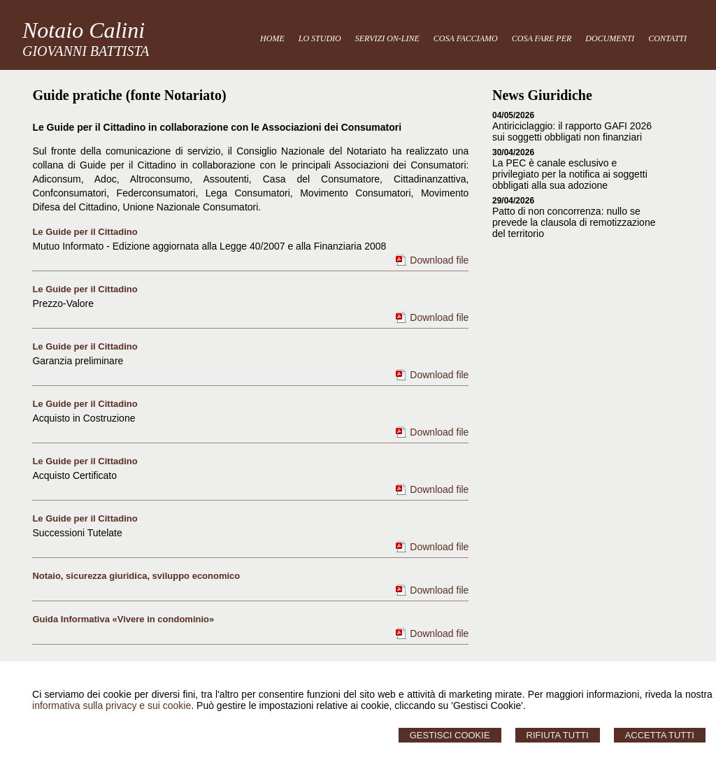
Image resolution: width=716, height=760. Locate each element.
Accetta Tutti (659, 735)
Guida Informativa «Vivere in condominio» (123, 619)
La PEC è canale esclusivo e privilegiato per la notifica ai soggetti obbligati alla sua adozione (569, 174)
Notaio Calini (83, 30)
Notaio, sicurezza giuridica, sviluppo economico (136, 576)
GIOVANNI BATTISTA (85, 51)
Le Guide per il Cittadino (84, 232)
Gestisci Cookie (450, 735)
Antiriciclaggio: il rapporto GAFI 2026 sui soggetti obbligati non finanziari (572, 131)
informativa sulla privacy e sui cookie (111, 705)
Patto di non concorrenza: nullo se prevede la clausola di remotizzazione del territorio (573, 222)
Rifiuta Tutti (558, 735)
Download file (439, 260)
